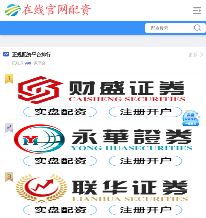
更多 (195, 54)
